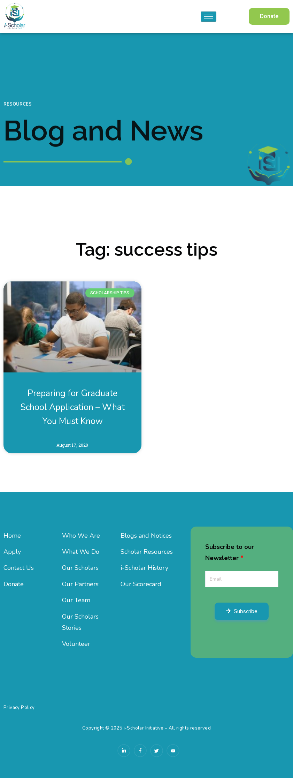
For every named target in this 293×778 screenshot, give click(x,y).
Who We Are (81, 535)
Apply (12, 551)
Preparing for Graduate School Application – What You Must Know (72, 407)
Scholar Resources (147, 551)
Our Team (76, 600)
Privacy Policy (18, 707)
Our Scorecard (141, 584)
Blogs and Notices (146, 535)
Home (12, 535)
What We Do (80, 551)
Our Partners (80, 584)
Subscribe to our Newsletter (229, 552)
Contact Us (18, 568)
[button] (269, 16)
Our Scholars (80, 568)
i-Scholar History (144, 568)
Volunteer (76, 644)
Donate (13, 584)
